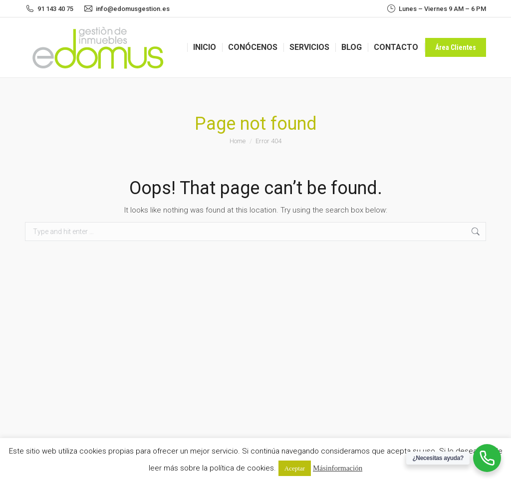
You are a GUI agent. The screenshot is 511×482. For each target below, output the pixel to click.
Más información (337, 468)
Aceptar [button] (294, 468)
